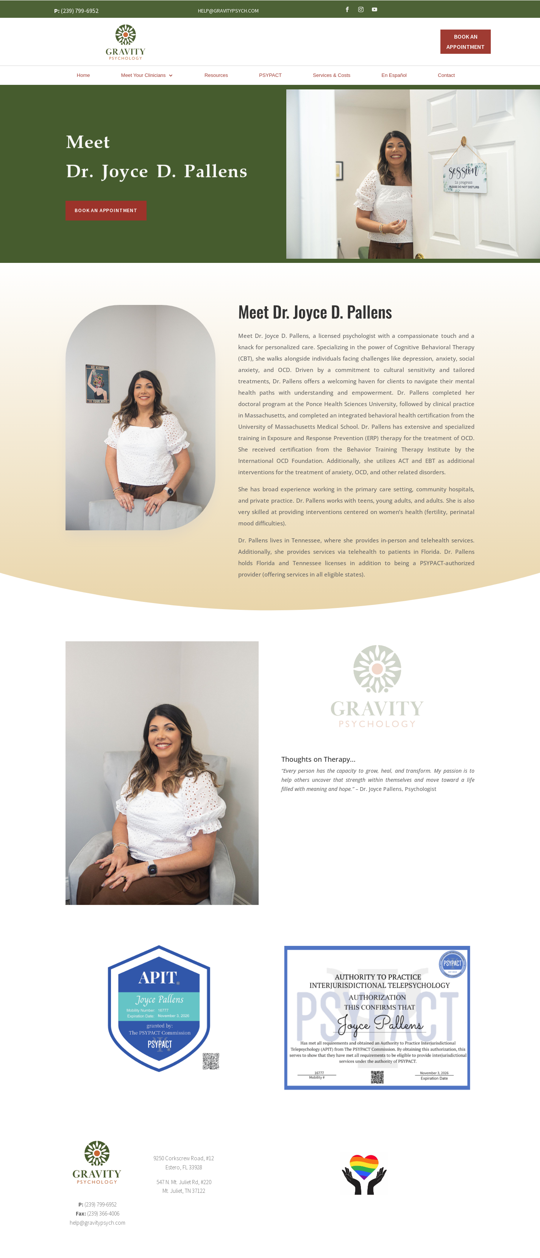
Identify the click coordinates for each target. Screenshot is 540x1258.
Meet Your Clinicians (143, 75)
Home (83, 75)
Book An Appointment (465, 41)
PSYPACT (270, 75)
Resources (216, 75)
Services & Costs (331, 75)
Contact (446, 75)
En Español (394, 75)
